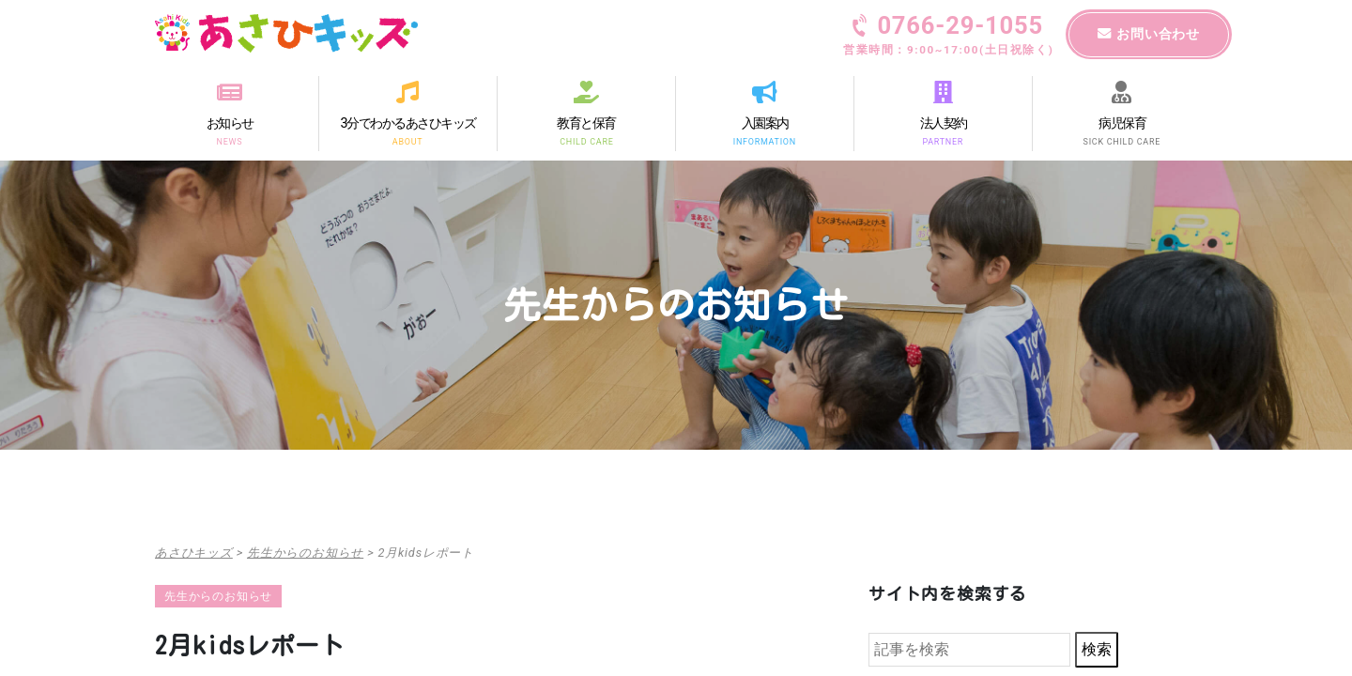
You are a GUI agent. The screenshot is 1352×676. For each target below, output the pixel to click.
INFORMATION (764, 141)
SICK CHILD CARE (1121, 141)
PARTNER (943, 141)
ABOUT (407, 141)
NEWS (230, 141)
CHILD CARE (586, 141)
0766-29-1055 (948, 36)
